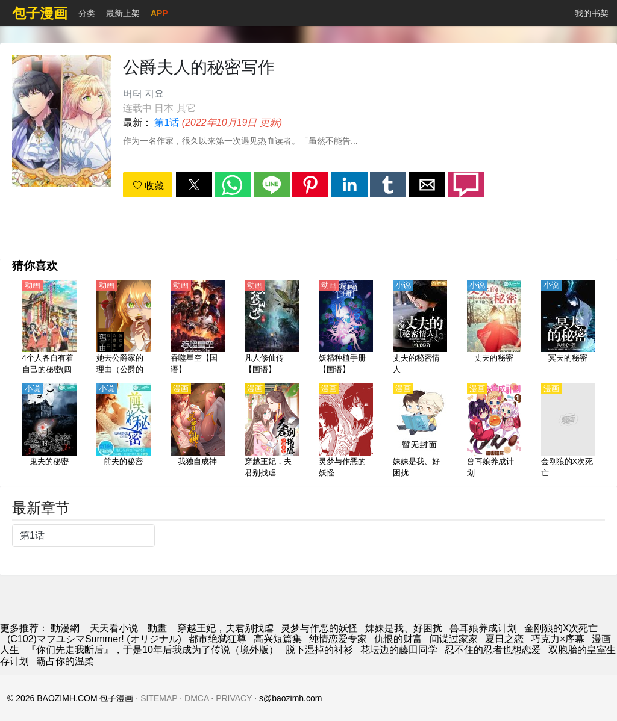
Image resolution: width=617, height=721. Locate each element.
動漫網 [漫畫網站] (65, 628)
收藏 (148, 186)
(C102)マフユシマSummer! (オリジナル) (94, 639)
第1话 (166, 122)
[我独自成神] (198, 431)
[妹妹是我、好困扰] (420, 431)
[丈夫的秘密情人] (420, 328)
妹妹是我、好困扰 (403, 628)
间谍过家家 (454, 639)
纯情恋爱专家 (338, 639)
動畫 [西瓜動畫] (157, 628)
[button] (194, 184)
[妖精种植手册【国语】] (346, 328)
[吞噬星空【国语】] (198, 328)
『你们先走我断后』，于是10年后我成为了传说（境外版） (152, 650)
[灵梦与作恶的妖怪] (346, 431)
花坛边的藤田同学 (398, 650)
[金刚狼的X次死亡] (568, 431)
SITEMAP (158, 698)
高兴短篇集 (278, 639)
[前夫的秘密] (123, 431)
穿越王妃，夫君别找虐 (225, 628)
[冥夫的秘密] (568, 328)
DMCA (196, 698)
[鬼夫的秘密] (49, 431)
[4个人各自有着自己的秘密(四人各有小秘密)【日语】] (49, 328)
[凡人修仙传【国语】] (272, 328)
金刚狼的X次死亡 (561, 628)
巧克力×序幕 (557, 639)
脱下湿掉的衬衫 (319, 650)
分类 (86, 13)
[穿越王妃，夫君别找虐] (272, 431)
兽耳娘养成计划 (483, 628)
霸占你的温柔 (65, 661)
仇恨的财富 (398, 639)
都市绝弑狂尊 (217, 639)
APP (159, 13)
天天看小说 (114, 628)
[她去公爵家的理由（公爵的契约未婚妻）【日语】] (123, 328)
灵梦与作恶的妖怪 (319, 628)
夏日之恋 (504, 639)
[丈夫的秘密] (494, 328)
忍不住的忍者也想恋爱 (493, 650)
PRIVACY (234, 698)
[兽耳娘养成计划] (494, 431)
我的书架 (592, 13)
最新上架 (123, 13)
